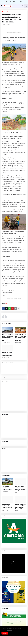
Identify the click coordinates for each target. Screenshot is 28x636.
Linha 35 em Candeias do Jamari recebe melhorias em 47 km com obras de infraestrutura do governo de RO (20, 337)
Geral (10, 11)
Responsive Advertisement (14, 32)
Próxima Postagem (22, 377)
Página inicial (5, 11)
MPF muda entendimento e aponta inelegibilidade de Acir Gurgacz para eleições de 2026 (20, 507)
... (8, 315)
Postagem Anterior (5, 377)
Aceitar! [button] (5, 633)
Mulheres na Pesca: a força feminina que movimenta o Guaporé (7, 354)
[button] (1, 6)
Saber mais (9, 630)
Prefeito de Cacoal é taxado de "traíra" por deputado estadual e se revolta (7, 507)
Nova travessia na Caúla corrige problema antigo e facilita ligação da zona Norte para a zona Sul (7, 337)
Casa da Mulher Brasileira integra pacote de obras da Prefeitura (7, 488)
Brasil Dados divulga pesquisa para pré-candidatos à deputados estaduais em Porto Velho (20, 489)
